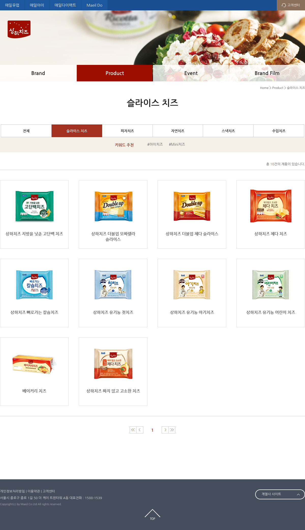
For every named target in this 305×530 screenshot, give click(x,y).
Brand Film (267, 73)
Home (264, 87)
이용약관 (33, 491)
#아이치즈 (155, 144)
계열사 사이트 (271, 494)
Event (190, 73)
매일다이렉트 (65, 5)
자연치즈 (177, 131)
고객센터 (293, 5)
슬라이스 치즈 (76, 131)
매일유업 (12, 5)
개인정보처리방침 (12, 491)
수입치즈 (278, 131)
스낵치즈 (228, 131)
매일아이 (37, 5)
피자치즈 (127, 131)
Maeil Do (94, 5)
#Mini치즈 (177, 144)
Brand (38, 73)
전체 (26, 131)
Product (114, 73)
